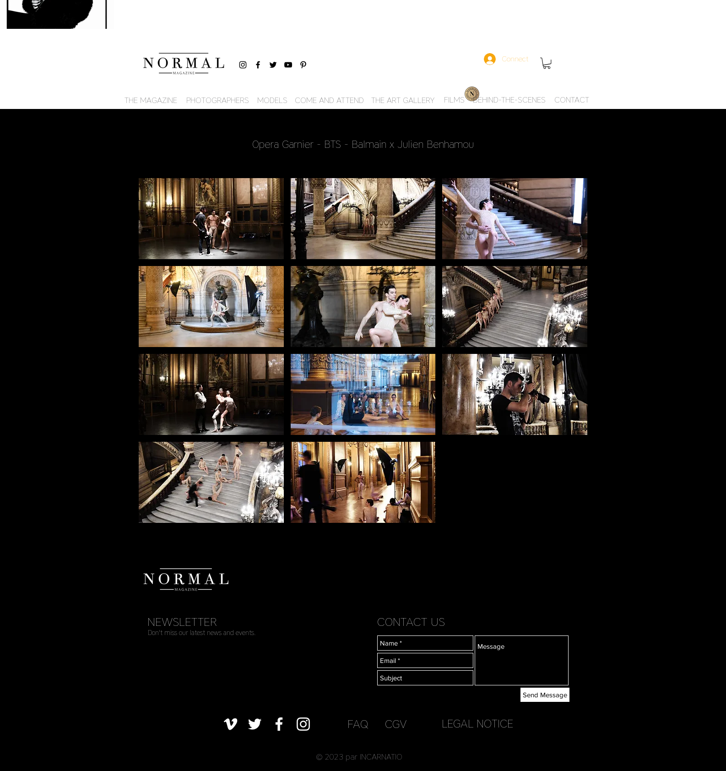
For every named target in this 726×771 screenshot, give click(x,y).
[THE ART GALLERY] (403, 101)
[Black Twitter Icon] (273, 65)
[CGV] (396, 724)
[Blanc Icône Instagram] (303, 724)
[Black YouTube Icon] (288, 65)
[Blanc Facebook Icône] (279, 724)
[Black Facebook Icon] (258, 65)
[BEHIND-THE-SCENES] (509, 100)
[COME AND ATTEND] (329, 101)
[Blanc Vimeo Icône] (230, 724)
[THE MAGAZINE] (150, 101)
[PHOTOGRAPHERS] (217, 101)
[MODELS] (272, 101)
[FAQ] (357, 724)
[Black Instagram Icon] (243, 65)
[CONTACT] (572, 100)
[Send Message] (544, 695)
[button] (546, 63)
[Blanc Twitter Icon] (255, 724)
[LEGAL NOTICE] (477, 723)
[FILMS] (454, 100)
